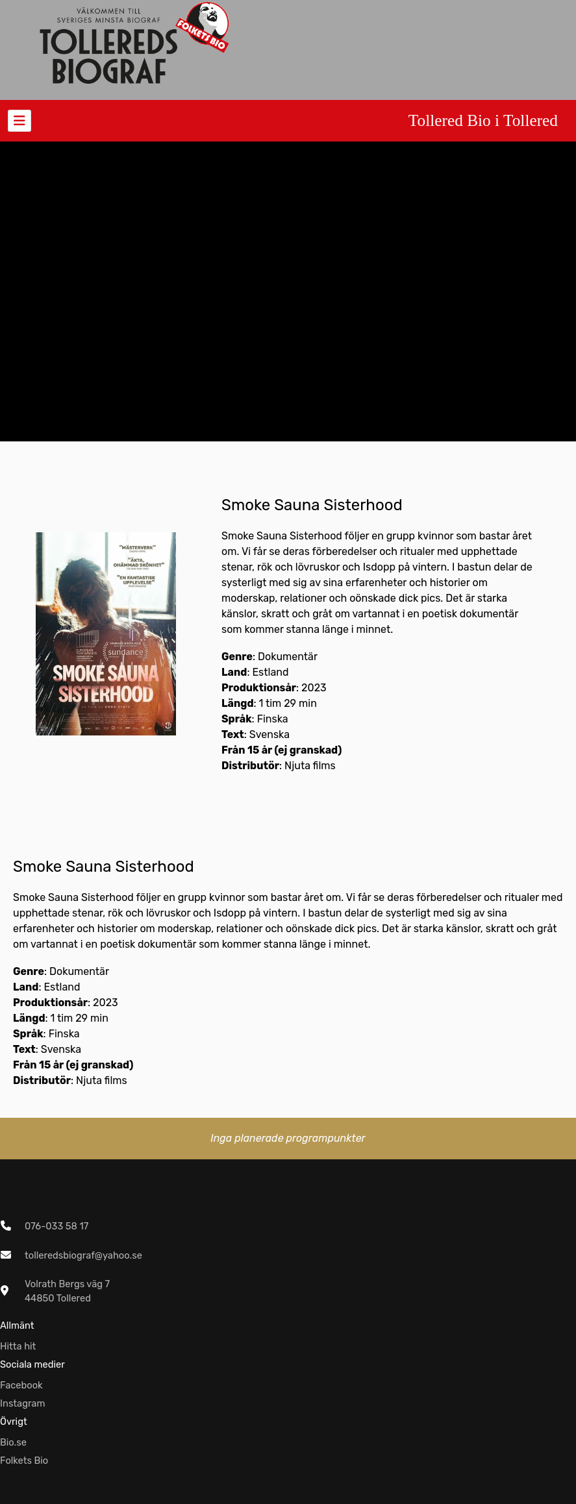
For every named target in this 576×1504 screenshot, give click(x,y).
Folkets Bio (24, 1460)
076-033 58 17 (56, 1226)
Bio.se (13, 1442)
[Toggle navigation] (19, 121)
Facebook (21, 1385)
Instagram (22, 1403)
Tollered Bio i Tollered (483, 120)
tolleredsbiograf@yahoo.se (83, 1255)
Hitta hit (18, 1346)
